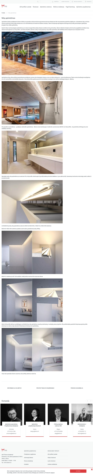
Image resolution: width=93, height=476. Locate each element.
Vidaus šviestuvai (52, 457)
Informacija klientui (28, 457)
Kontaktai (89, 1)
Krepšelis (56, 1)
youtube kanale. (6, 178)
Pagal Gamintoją (70, 7)
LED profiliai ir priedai (25, 7)
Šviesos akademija (78, 1)
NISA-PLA (38, 226)
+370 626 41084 (11, 431)
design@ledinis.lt (34, 431)
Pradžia (3, 12)
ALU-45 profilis (16, 29)
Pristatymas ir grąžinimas (30, 454)
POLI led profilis (28, 176)
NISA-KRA (31, 226)
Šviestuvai (35, 7)
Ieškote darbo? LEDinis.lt (53, 451)
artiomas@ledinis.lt (11, 433)
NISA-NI (27, 226)
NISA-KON (43, 226)
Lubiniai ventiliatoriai (52, 464)
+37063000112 (82, 431)
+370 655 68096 (58, 431)
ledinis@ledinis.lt (82, 433)
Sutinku (78, 471)
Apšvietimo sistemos (46, 7)
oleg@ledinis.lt (58, 433)
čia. (35, 373)
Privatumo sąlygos (50, 472)
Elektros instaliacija (58, 7)
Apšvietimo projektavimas (83, 7)
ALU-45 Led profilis (6, 79)
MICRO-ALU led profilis (65, 127)
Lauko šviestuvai (51, 461)
